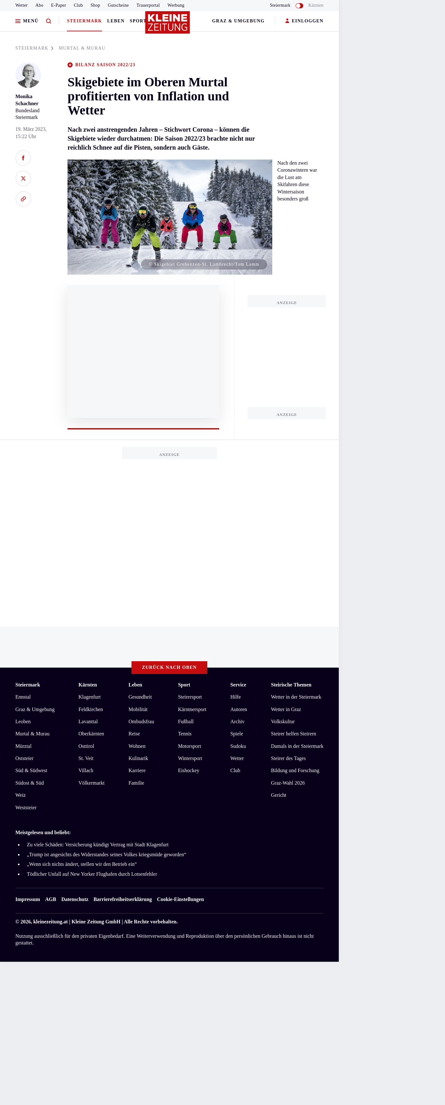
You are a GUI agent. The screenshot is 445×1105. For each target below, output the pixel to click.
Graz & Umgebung (238, 21)
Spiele (236, 733)
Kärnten (315, 5)
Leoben (23, 721)
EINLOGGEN (304, 21)
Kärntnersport (192, 709)
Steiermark (84, 21)
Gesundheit (140, 697)
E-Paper (58, 5)
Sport (138, 21)
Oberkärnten (91, 733)
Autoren (238, 709)
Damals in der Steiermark (297, 746)
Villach (85, 770)
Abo (40, 5)
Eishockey (188, 770)
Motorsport (189, 746)
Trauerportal (148, 5)
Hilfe (235, 697)
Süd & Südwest (31, 770)
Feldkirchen (90, 709)
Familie (136, 783)
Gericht (278, 795)
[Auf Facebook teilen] (23, 158)
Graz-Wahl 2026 (288, 783)
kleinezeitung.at (50, 921)
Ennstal (23, 697)
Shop (95, 5)
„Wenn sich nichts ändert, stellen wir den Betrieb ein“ (82, 864)
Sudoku (238, 746)
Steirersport (190, 697)
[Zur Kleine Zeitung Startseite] (168, 25)
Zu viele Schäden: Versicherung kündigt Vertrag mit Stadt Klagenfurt (98, 844)
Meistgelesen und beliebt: (43, 832)
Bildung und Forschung (295, 770)
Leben (115, 21)
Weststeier (25, 807)
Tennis (184, 733)
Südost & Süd (29, 783)
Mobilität (138, 709)
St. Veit (85, 758)
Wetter (21, 5)
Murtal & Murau (32, 733)
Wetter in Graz (286, 709)
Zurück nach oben (169, 667)
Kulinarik (138, 758)
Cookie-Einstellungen (180, 899)
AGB (50, 899)
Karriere (137, 770)
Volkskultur (283, 721)
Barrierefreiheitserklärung (122, 899)
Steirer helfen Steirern (293, 733)
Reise (134, 733)
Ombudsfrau (141, 721)
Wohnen (137, 746)
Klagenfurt (89, 697)
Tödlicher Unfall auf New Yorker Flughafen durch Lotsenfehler (92, 874)
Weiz (20, 795)
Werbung (176, 5)
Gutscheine (118, 5)
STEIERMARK (34, 48)
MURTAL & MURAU (82, 48)
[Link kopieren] (23, 199)
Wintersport (190, 758)
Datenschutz (74, 899)
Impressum (27, 899)
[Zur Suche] (48, 21)
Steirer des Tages (288, 758)
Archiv (237, 721)
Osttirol (86, 746)
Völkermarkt (91, 783)
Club (78, 5)
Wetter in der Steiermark (296, 697)
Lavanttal (88, 721)
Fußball (186, 721)
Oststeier (24, 758)
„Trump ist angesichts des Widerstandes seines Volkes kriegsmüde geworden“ (106, 854)
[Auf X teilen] (23, 178)
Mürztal (23, 746)
